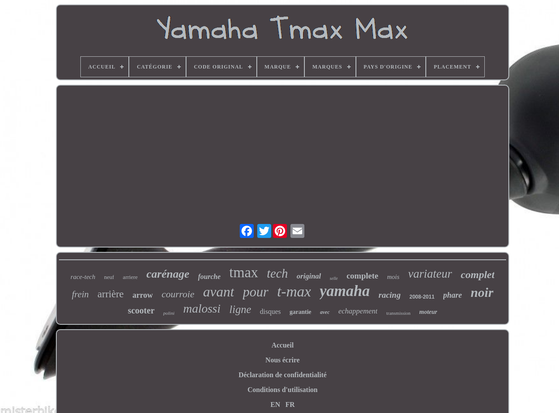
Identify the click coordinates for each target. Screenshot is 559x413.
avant (218, 291)
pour (256, 291)
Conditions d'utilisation (283, 389)
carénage (167, 274)
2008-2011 (421, 297)
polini (169, 313)
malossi (202, 308)
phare (452, 295)
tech (277, 273)
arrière (110, 294)
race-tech (83, 276)
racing (390, 294)
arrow (142, 295)
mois (393, 276)
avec (325, 312)
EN (275, 404)
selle (334, 278)
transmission (398, 313)
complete (362, 275)
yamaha (345, 290)
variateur (430, 273)
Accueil (283, 345)
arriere (130, 277)
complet (477, 274)
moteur (428, 312)
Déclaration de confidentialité (282, 375)
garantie (300, 312)
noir (482, 292)
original (309, 276)
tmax (243, 272)
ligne (240, 309)
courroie (178, 294)
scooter (141, 310)
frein (80, 294)
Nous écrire (283, 360)
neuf (109, 277)
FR (289, 404)
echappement (358, 311)
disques (270, 311)
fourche (209, 276)
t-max (294, 291)
